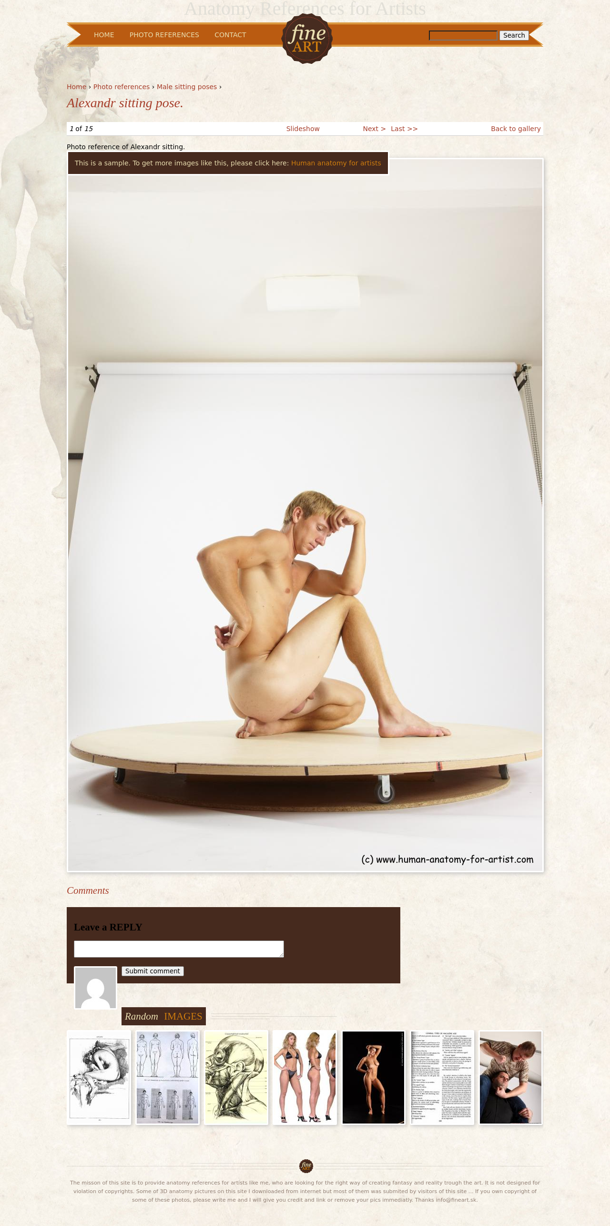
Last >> (404, 129)
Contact (230, 35)
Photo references (121, 87)
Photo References (164, 35)
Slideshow (303, 129)
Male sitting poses (187, 87)
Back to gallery (516, 129)
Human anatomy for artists (336, 163)
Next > (374, 129)
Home (76, 87)
